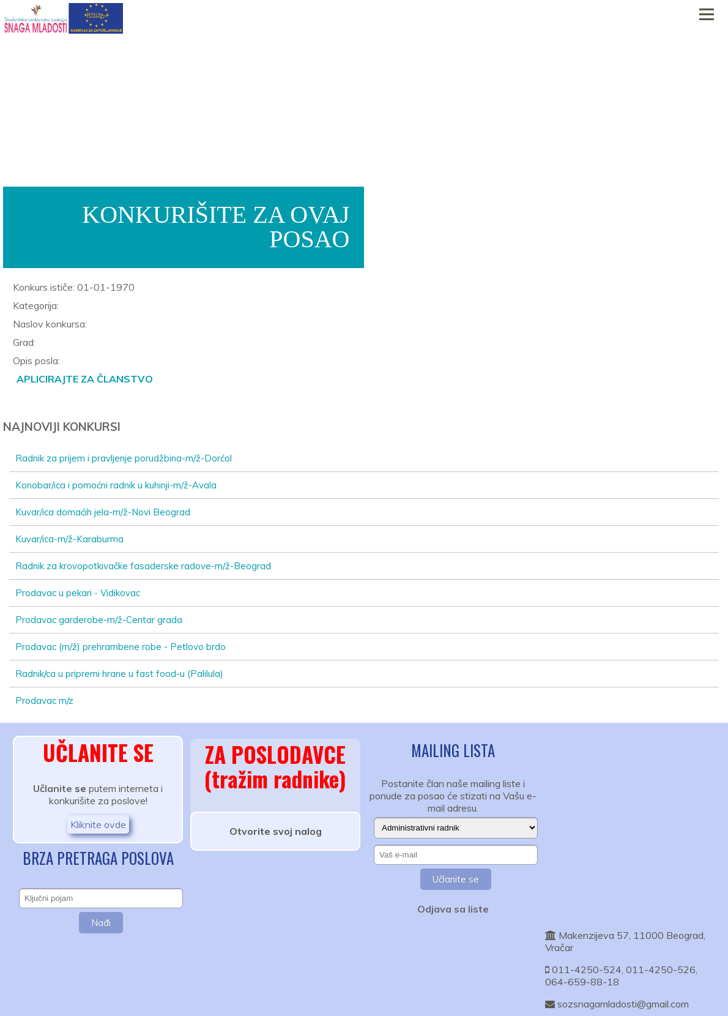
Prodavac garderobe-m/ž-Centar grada (98, 620)
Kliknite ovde (98, 824)
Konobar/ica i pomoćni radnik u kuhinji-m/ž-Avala (116, 485)
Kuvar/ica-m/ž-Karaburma (69, 539)
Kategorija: (36, 305)
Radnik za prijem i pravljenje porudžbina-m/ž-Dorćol (123, 458)
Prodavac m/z (44, 700)
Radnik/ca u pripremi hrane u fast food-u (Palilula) (119, 673)
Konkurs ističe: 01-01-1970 (74, 287)
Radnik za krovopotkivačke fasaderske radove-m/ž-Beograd (143, 566)
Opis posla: (36, 360)
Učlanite (52, 788)
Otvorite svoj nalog (275, 831)
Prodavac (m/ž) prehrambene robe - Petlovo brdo (120, 646)
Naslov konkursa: (50, 324)
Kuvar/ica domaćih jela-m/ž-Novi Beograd (102, 512)
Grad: (24, 342)
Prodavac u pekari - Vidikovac (77, 593)
